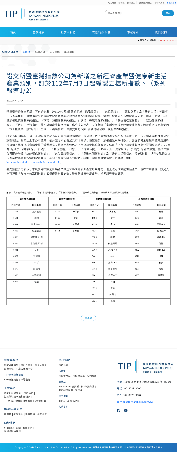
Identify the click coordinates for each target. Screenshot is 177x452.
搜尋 (167, 13)
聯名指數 (63, 395)
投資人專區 (41, 365)
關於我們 (161, 32)
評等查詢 (25, 379)
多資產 (78, 389)
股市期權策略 (66, 389)
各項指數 (38, 32)
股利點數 (92, 375)
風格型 (62, 381)
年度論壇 (69, 52)
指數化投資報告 (12, 393)
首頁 (13, 32)
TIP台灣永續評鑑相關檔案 (18, 400)
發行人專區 (160, 2)
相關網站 (9, 427)
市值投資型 (79, 375)
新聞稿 (122, 2)
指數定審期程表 (145, 2)
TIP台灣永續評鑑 (14, 374)
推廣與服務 (68, 32)
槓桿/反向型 (87, 386)
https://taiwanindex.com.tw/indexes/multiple (33, 162)
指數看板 (63, 406)
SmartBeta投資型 (69, 386)
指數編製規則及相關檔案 (17, 396)
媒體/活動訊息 (101, 32)
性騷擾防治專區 (12, 431)
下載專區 (133, 32)
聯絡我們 (27, 427)
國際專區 (9, 368)
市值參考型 (65, 375)
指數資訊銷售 (11, 365)
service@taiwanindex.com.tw (135, 401)
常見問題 (112, 2)
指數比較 (63, 365)
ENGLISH (171, 2)
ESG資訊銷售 (11, 379)
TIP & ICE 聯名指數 (69, 400)
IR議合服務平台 (24, 368)
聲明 (18, 427)
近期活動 (40, 52)
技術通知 (131, 2)
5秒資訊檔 (40, 400)
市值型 (62, 370)
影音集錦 (55, 52)
